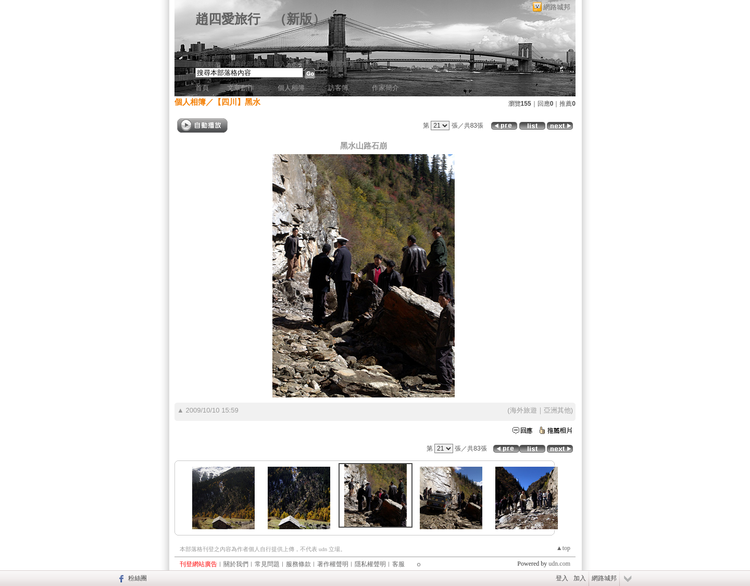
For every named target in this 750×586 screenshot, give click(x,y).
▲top (563, 548)
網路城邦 (556, 7)
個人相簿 (291, 88)
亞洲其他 (557, 410)
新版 (299, 19)
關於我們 (235, 564)
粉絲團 (137, 578)
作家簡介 (385, 88)
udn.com (559, 563)
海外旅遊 (523, 410)
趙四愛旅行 (227, 19)
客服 (398, 564)
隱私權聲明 (370, 564)
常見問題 (267, 564)
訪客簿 (338, 88)
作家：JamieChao (218, 56)
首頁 (202, 88)
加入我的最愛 (292, 64)
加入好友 (207, 64)
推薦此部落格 (247, 64)
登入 (562, 578)
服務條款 (298, 564)
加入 (579, 578)
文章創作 (240, 88)
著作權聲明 (332, 564)
